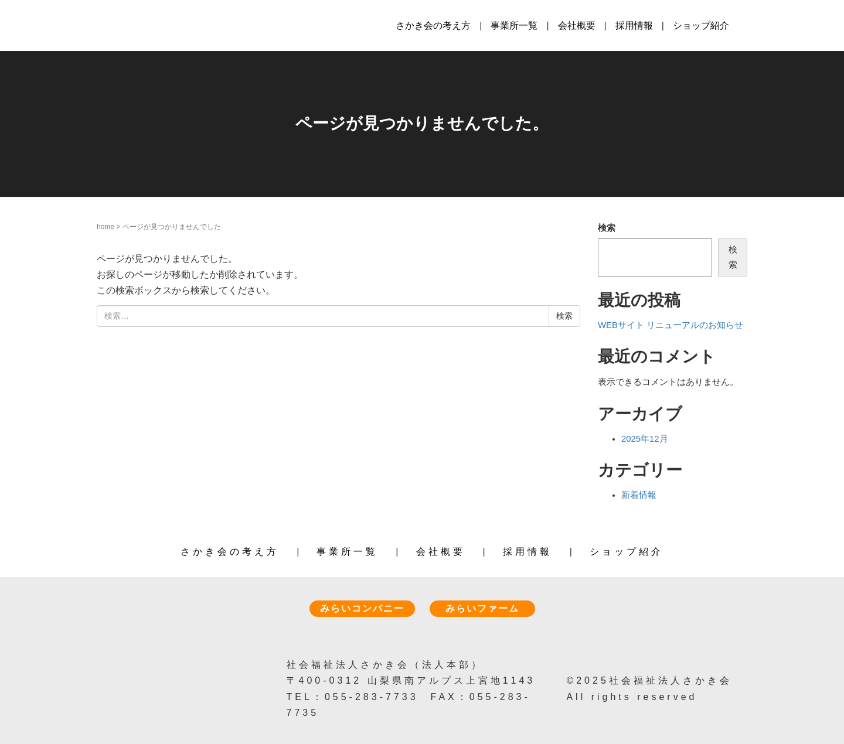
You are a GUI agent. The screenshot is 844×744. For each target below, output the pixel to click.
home (105, 227)
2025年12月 (644, 438)
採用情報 (634, 25)
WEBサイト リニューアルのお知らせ (670, 325)
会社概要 (576, 25)
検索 (606, 228)
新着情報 (638, 495)
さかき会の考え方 (433, 25)
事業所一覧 (514, 25)
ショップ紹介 (701, 25)
